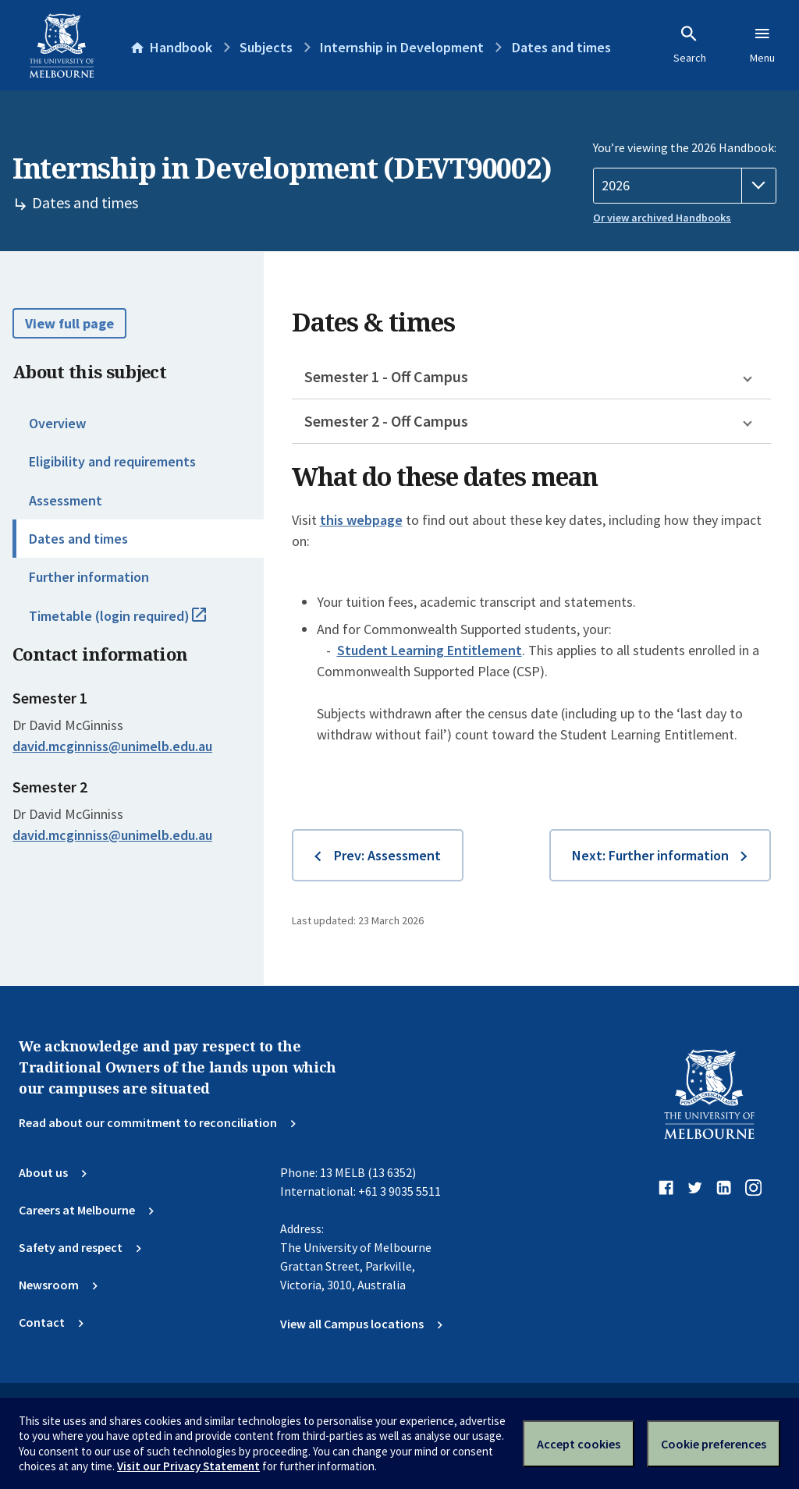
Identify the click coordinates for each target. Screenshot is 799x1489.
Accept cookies (578, 1444)
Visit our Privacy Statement (188, 1466)
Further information (89, 577)
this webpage (361, 520)
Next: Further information (650, 855)
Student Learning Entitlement (429, 650)
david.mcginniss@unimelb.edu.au (112, 746)
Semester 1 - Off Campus (386, 376)
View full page (69, 323)
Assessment (65, 500)
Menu (762, 44)
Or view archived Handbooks (662, 218)
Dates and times (78, 539)
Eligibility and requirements (112, 461)
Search (689, 44)
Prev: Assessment (387, 855)
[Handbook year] (685, 185)
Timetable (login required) (134, 622)
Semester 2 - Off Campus (386, 421)
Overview (57, 423)
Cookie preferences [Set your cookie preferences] (713, 1444)
